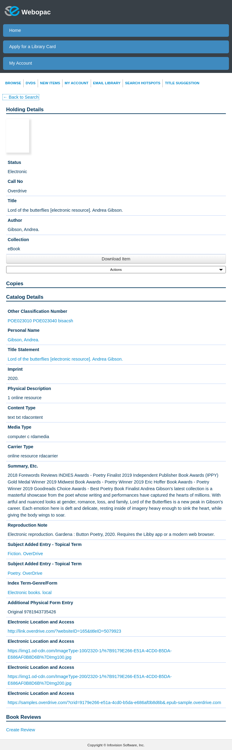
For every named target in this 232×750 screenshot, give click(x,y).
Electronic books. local (29, 592)
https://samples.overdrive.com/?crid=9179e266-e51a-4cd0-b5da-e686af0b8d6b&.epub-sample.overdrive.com (114, 702)
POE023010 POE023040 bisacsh (40, 320)
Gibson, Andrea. (23, 339)
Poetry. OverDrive (25, 573)
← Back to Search (21, 97)
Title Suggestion (182, 83)
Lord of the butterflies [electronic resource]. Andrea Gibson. (65, 359)
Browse (13, 83)
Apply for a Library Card (32, 46)
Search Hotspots (142, 83)
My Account (20, 63)
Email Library (107, 83)
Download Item (116, 258)
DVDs (31, 83)
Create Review (20, 729)
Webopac (28, 11)
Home (15, 30)
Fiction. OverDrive (25, 553)
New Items (50, 83)
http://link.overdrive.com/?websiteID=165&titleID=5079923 (64, 631)
